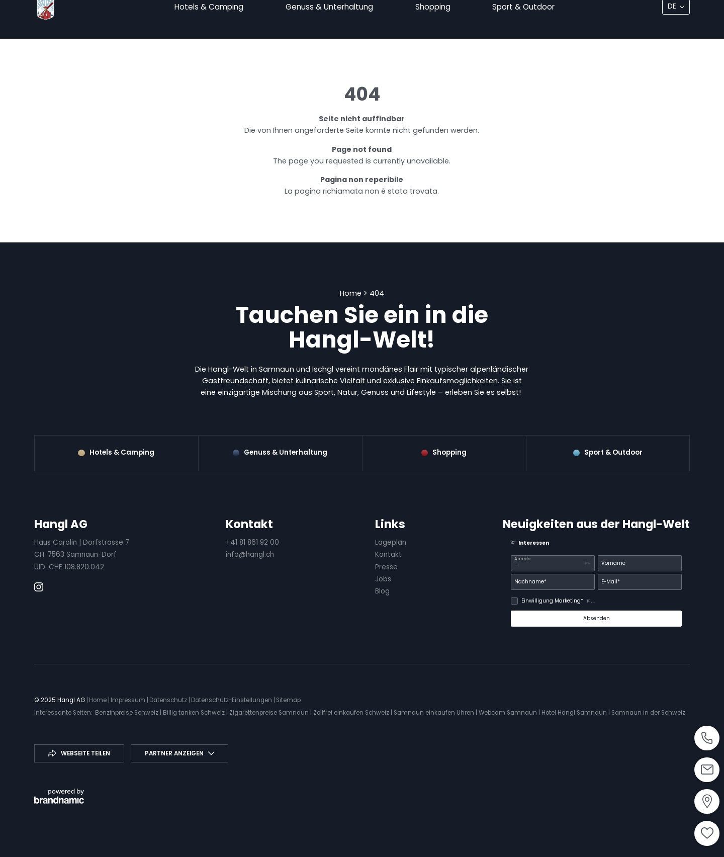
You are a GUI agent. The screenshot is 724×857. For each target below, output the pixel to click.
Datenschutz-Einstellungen (232, 700)
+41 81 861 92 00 (252, 542)
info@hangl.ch (250, 554)
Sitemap (288, 700)
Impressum (129, 700)
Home (352, 293)
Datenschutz (169, 700)
